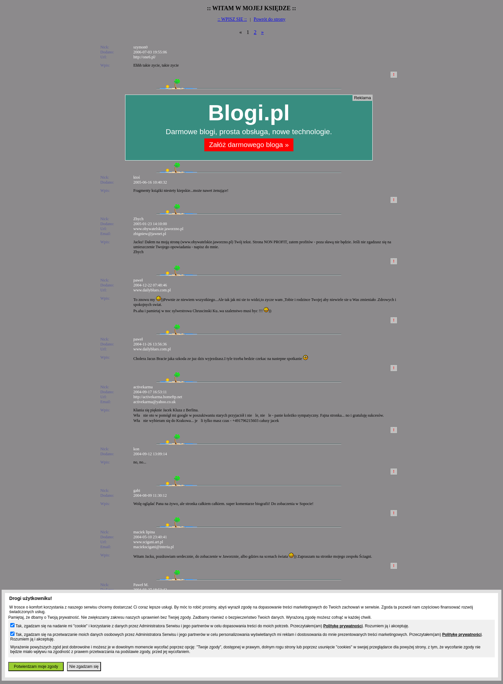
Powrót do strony (269, 19)
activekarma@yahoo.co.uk (154, 402)
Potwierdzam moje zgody (36, 666)
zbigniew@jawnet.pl (149, 233)
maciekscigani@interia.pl (153, 547)
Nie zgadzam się (84, 666)
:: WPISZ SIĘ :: (232, 19)
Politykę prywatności (342, 626)
